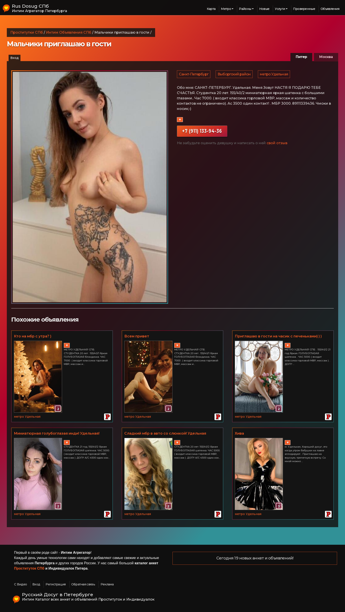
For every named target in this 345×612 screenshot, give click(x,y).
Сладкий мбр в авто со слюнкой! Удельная (165, 433)
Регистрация (56, 584)
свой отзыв (277, 145)
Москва (326, 57)
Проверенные (304, 9)
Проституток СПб (29, 568)
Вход (14, 58)
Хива (239, 433)
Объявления (330, 9)
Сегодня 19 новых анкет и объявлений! (255, 558)
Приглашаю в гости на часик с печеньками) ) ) (278, 336)
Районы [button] (245, 9)
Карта (211, 9)
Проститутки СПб (26, 32)
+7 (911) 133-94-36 (202, 133)
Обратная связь (83, 584)
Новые (264, 9)
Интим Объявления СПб (68, 32)
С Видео (20, 584)
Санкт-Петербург (194, 75)
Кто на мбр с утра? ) (32, 336)
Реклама (107, 584)
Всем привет (136, 336)
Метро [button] (226, 9)
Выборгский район (234, 75)
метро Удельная (275, 75)
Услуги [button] (280, 9)
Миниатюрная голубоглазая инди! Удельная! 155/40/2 (56, 433)
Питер (301, 57)
